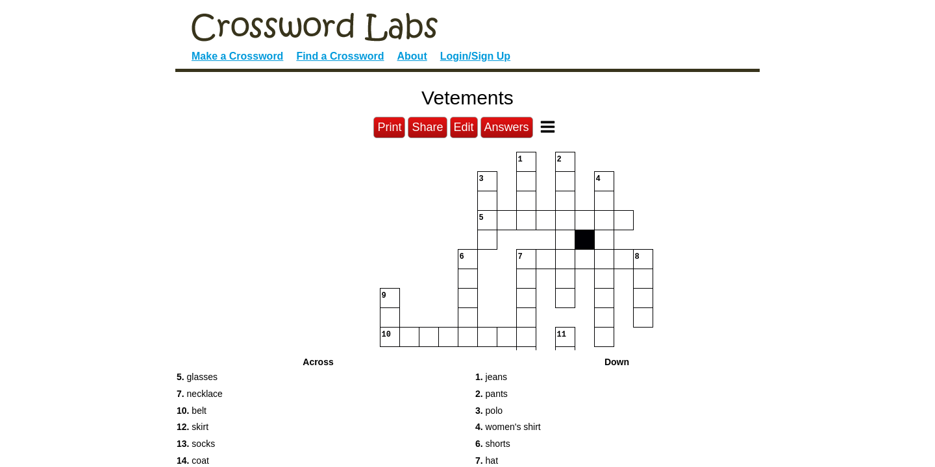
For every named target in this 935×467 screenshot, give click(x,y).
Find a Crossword (340, 56)
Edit (464, 127)
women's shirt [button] (508, 427)
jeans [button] (491, 377)
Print (389, 127)
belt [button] (191, 410)
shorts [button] (492, 443)
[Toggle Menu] (547, 126)
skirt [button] (192, 427)
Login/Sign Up (475, 56)
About (412, 56)
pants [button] (491, 394)
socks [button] (196, 443)
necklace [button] (200, 394)
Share (427, 127)
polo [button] (489, 410)
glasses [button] (197, 377)
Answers (506, 127)
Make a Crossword (237, 56)
